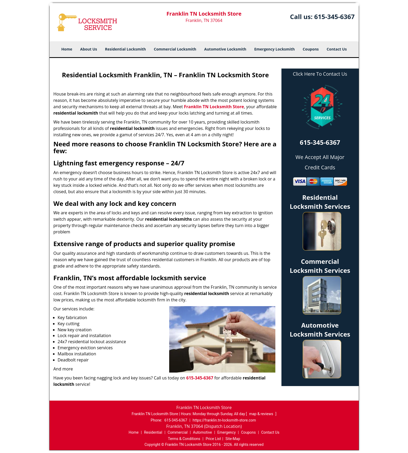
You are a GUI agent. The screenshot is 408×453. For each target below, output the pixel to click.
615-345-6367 (334, 16)
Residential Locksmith (125, 49)
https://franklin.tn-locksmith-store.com (224, 420)
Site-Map (233, 439)
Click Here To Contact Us (320, 74)
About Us (88, 49)
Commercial (177, 432)
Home (66, 49)
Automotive (202, 432)
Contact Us (337, 49)
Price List (213, 439)
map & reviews (261, 414)
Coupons (311, 49)
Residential (153, 432)
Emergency (226, 432)
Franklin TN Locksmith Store (214, 107)
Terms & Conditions (184, 439)
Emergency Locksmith (274, 49)
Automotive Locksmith (225, 49)
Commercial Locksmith (175, 49)
